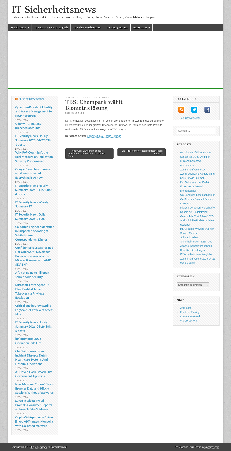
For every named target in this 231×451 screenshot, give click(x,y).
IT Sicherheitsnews (53, 9)
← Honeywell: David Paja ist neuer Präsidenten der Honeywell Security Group (86, 153)
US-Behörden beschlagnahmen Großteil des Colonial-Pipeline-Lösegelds (197, 199)
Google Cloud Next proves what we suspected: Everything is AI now (32, 173)
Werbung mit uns (117, 27)
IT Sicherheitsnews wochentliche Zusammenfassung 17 (192, 165)
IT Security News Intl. (188, 118)
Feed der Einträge (190, 312)
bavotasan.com (211, 447)
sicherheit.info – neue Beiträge (104, 136)
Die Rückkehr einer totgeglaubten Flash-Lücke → (142, 152)
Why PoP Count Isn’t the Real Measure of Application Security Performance (34, 157)
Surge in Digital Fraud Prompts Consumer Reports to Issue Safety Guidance (33, 405)
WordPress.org (188, 320)
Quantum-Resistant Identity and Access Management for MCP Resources (34, 111)
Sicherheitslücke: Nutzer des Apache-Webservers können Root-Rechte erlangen (196, 245)
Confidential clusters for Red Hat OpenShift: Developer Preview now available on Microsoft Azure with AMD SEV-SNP (34, 256)
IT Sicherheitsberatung (87, 27)
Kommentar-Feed (190, 316)
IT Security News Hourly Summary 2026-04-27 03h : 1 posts (33, 140)
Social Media (18, 27)
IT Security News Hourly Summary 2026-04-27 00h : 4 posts (33, 190)
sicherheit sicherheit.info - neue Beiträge (87, 97)
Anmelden (186, 307)
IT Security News (31, 99)
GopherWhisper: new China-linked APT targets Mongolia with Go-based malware (34, 421)
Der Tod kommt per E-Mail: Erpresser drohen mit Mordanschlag (195, 186)
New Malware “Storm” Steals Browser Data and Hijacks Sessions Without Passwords (34, 388)
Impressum (140, 27)
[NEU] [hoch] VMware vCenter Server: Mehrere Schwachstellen (197, 233)
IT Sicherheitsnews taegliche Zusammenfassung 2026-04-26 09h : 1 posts (197, 258)
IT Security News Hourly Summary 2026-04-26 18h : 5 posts (33, 326)
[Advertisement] (115, 63)
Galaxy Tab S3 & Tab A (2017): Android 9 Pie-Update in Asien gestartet (197, 220)
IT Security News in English (51, 27)
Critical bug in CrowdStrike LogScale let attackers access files (34, 310)
